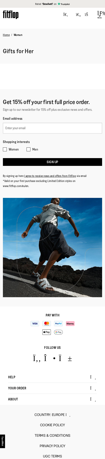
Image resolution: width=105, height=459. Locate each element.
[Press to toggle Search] (65, 15)
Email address (12, 118)
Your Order (52, 388)
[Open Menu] (99, 15)
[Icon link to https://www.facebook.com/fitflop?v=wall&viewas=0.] (37, 358)
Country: (52, 415)
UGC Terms (52, 456)
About (52, 399)
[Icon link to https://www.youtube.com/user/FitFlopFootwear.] (65, 358)
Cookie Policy (52, 425)
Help (52, 377)
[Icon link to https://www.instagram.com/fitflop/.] (50, 358)
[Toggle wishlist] (78, 15)
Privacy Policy (52, 446)
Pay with (52, 315)
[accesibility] (2, 443)
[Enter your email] (52, 128)
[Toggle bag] (88, 15)
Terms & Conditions (53, 436)
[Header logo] (10, 14)
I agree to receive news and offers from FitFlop (50, 176)
